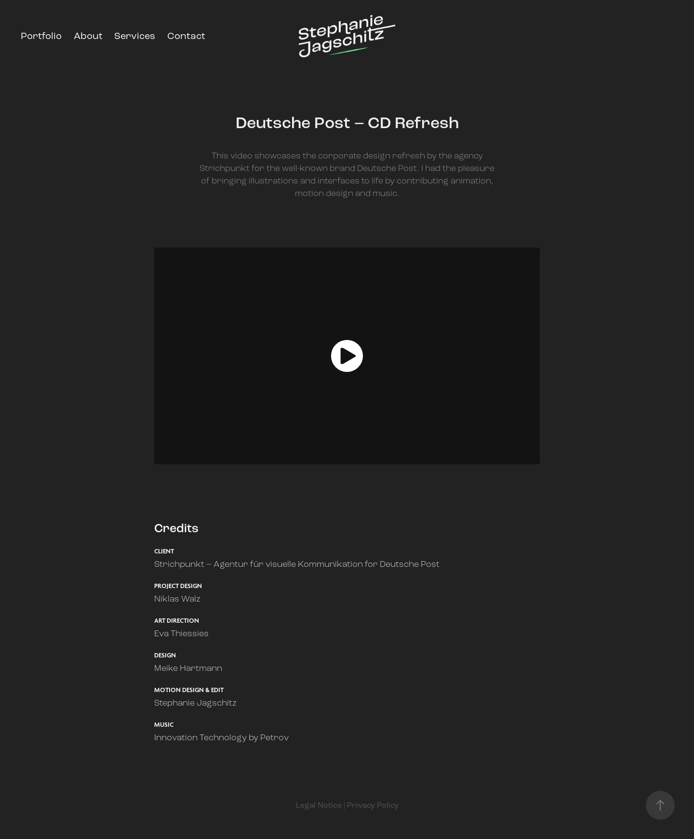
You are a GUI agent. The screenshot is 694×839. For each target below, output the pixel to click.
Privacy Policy (373, 805)
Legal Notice (319, 805)
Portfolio (41, 36)
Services (134, 36)
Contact (186, 36)
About (88, 36)
